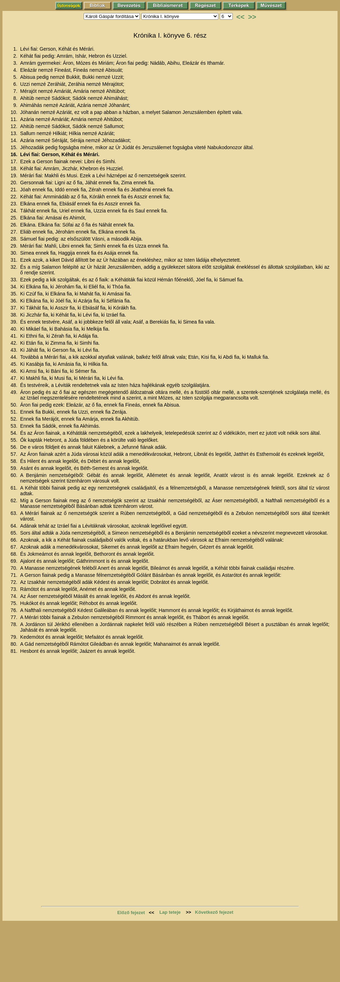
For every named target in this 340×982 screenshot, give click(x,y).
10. (15, 112)
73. (15, 589)
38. (15, 315)
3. (16, 63)
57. (15, 454)
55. (15, 440)
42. (15, 343)
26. (15, 225)
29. (15, 246)
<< (240, 17)
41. (15, 336)
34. (15, 286)
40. (15, 329)
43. (15, 350)
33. (15, 279)
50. (15, 405)
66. (15, 540)
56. (15, 447)
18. (15, 168)
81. (15, 651)
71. (15, 575)
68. (15, 554)
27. (15, 232)
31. (15, 260)
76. (15, 610)
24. (15, 210)
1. (16, 49)
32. (15, 267)
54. (15, 433)
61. (15, 488)
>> (252, 17)
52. (15, 419)
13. (15, 133)
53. (15, 426)
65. (15, 533)
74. (15, 596)
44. (15, 357)
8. (16, 98)
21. (15, 189)
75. (15, 603)
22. (15, 196)
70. (15, 568)
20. (15, 182)
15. (15, 147)
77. (15, 617)
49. (15, 392)
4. (16, 70)
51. (15, 412)
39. (15, 322)
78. (15, 624)
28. (15, 239)
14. (15, 140)
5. (16, 77)
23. (15, 203)
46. (15, 371)
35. (15, 293)
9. (16, 105)
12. (15, 126)
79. (15, 637)
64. (15, 526)
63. (15, 513)
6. (16, 84)
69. (15, 561)
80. (15, 644)
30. (15, 253)
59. (15, 468)
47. (15, 378)
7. (16, 91)
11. (15, 119)
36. (15, 301)
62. (15, 500)
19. (15, 175)
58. (15, 461)
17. (15, 161)
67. (15, 547)
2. (16, 56)
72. (15, 582)
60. (15, 475)
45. (15, 364)
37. (15, 308)
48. (15, 385)
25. (15, 218)
